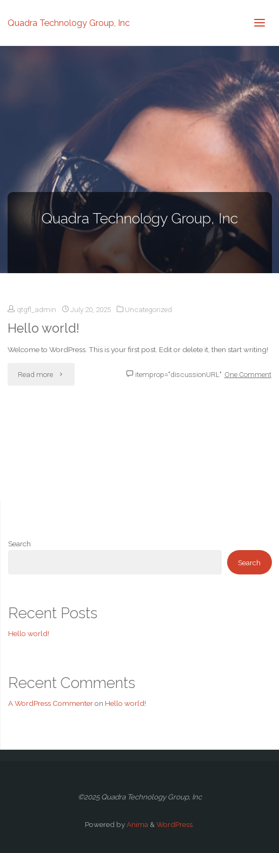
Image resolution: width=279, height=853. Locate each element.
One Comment (247, 374)
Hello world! (43, 328)
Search (19, 543)
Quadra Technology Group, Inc (69, 22)
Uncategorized (148, 309)
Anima (136, 824)
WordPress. (175, 824)
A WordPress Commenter (50, 703)
